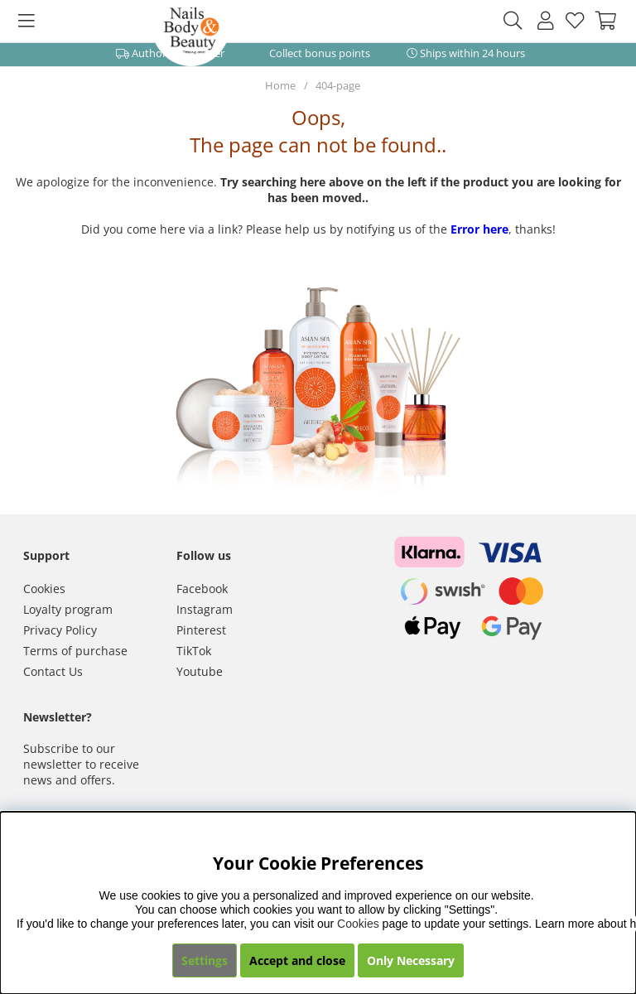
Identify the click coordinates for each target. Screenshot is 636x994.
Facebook (202, 588)
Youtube (199, 671)
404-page (338, 85)
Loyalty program (68, 609)
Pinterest (201, 630)
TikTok (193, 651)
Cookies (44, 588)
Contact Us (53, 671)
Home (280, 85)
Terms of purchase (75, 651)
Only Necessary (411, 960)
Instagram (204, 609)
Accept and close (297, 960)
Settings (204, 960)
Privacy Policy (60, 630)
